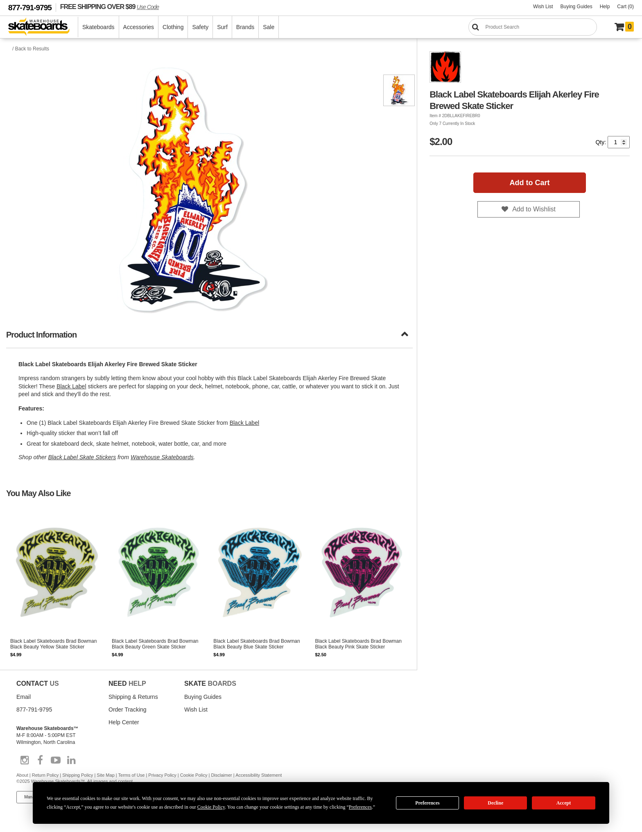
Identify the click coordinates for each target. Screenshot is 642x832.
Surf (222, 27)
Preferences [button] (360, 807)
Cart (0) (625, 6)
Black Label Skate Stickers (82, 457)
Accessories (138, 27)
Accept (563, 803)
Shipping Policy (77, 775)
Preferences (427, 803)
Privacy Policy (162, 775)
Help (605, 6)
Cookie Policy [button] (211, 807)
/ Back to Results (30, 49)
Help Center (124, 722)
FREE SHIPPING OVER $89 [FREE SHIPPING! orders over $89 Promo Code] (109, 6)
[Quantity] (619, 142)
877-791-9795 (30, 7)
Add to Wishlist (534, 209)
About (22, 775)
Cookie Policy (194, 775)
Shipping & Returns (133, 697)
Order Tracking (128, 709)
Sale (268, 27)
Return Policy (45, 775)
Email (23, 697)
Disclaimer (221, 775)
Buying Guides (576, 6)
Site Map (105, 775)
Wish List (543, 6)
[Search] (532, 27)
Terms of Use (131, 775)
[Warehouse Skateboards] (43, 27)
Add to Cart (530, 183)
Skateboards (98, 27)
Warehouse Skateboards (162, 457)
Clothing (173, 27)
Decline (495, 803)
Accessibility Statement (258, 775)
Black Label (71, 386)
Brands (245, 27)
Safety (200, 27)
